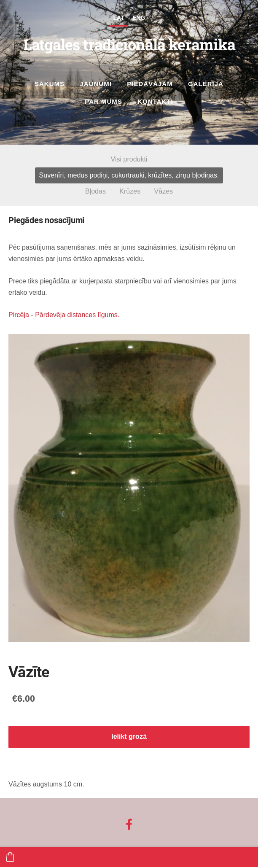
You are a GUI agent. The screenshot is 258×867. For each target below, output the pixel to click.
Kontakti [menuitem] (155, 101)
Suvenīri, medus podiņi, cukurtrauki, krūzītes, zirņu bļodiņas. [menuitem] (129, 175)
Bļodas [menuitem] (95, 191)
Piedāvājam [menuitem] (149, 83)
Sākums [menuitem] (49, 83)
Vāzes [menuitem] (163, 191)
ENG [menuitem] (138, 17)
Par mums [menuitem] (103, 101)
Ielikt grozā (129, 736)
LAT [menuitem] (118, 17)
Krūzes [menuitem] (129, 191)
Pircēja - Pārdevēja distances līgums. (63, 314)
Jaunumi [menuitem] (96, 83)
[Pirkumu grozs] (10, 857)
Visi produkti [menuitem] (129, 159)
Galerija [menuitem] (205, 83)
